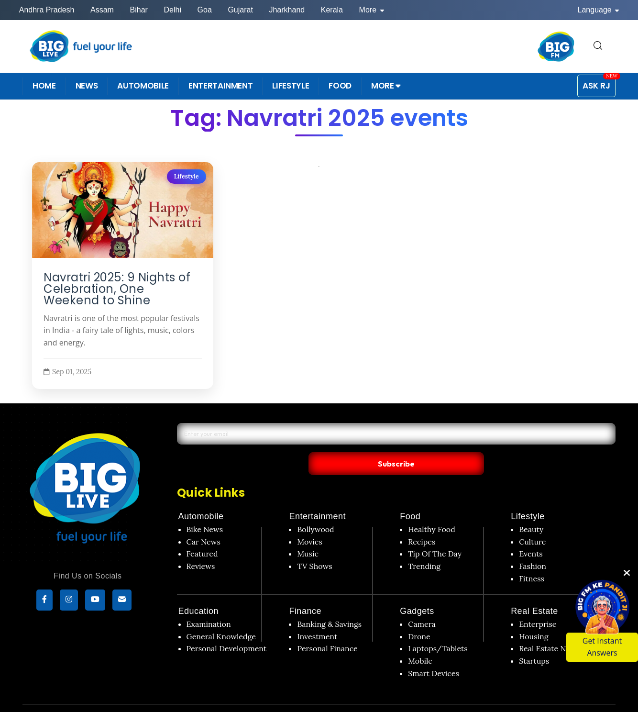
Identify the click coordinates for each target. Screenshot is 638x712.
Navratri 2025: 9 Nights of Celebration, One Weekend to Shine (117, 289)
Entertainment (317, 496)
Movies (309, 521)
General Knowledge (221, 617)
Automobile (201, 496)
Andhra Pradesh (47, 10)
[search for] (598, 46)
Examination (209, 604)
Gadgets (417, 591)
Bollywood (315, 509)
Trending (424, 546)
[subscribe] (122, 601)
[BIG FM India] (556, 46)
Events (531, 534)
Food (410, 496)
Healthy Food (431, 509)
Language (598, 10)
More (371, 10)
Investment (317, 617)
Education (198, 591)
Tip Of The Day (435, 534)
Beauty (531, 509)
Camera (422, 604)
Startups (534, 641)
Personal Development (227, 629)
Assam (102, 10)
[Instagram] (69, 601)
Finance (305, 591)
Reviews (201, 546)
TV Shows (314, 546)
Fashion (532, 546)
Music (308, 534)
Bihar (139, 10)
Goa (205, 10)
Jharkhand (287, 10)
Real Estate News (549, 629)
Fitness (531, 558)
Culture (532, 521)
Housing (534, 617)
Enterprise (537, 604)
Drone (419, 617)
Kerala (332, 10)
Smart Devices (433, 653)
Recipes (421, 521)
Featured (202, 534)
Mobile (420, 641)
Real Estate (534, 591)
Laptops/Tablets (437, 629)
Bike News (205, 509)
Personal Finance (327, 629)
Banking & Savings (329, 604)
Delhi (172, 10)
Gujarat (240, 10)
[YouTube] (95, 601)
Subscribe (487, 443)
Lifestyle (186, 176)
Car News (203, 521)
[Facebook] (44, 601)
